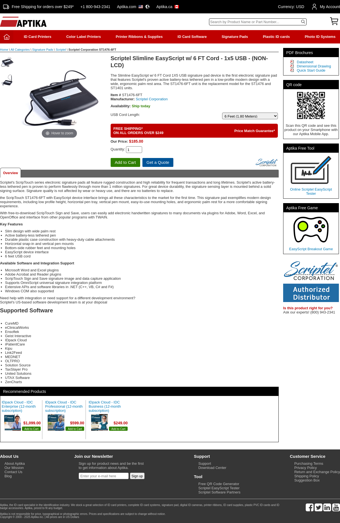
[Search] (258, 21)
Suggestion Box (307, 480)
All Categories (20, 49)
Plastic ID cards (276, 37)
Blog (8, 476)
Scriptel (61, 49)
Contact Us (13, 472)
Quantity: (118, 149)
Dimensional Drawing (314, 66)
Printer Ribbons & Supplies (139, 37)
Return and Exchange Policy (317, 472)
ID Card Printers (37, 37)
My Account (325, 6)
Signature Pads (235, 37)
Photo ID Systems (320, 37)
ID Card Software (192, 37)
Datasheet (305, 62)
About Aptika (14, 463)
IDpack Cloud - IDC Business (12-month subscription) (105, 406)
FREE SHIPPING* (128, 129)
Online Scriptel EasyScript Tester (311, 191)
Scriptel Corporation (152, 99)
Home (4, 49)
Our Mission (14, 468)
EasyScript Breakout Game (311, 249)
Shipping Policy (306, 476)
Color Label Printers (83, 37)
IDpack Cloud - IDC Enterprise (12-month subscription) (19, 406)
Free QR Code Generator (218, 484)
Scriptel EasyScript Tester (219, 488)
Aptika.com (133, 6)
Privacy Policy (305, 468)
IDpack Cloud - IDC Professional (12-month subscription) (63, 406)
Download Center (212, 468)
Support (204, 463)
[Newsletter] (104, 476)
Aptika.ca (167, 6)
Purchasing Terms (308, 463)
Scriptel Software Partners (219, 492)
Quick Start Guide (311, 70)
